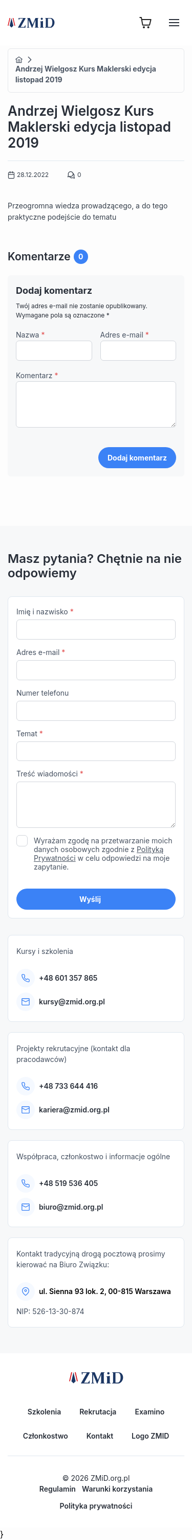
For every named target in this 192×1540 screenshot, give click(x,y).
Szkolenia (44, 1411)
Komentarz (37, 375)
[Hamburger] (174, 22)
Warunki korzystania (117, 1488)
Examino (149, 1411)
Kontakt (100, 1435)
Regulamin (57, 1488)
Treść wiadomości (96, 799)
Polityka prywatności (96, 1505)
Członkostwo (45, 1435)
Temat (96, 745)
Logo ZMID (150, 1435)
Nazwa (30, 334)
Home (19, 59)
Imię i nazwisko (96, 623)
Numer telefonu (96, 704)
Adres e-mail (124, 334)
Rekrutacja (97, 1411)
